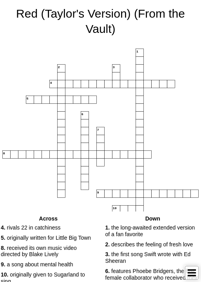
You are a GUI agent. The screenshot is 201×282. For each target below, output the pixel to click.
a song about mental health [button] (37, 264)
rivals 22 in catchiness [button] (31, 227)
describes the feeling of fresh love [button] (149, 244)
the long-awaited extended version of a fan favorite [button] (150, 230)
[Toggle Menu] (192, 273)
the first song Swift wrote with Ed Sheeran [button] (148, 257)
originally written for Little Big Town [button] (46, 238)
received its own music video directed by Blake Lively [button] (39, 251)
